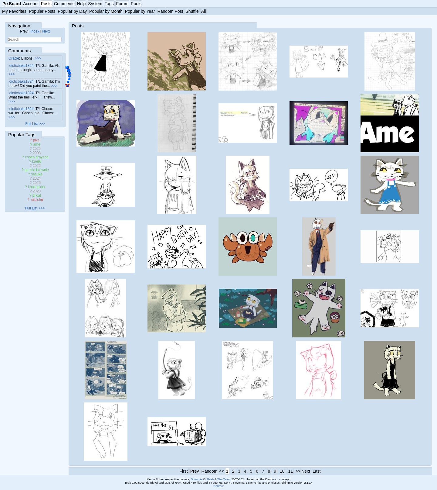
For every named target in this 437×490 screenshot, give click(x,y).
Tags (109, 3)
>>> (38, 58)
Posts (46, 3)
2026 (37, 183)
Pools (136, 3)
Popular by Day (72, 11)
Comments (64, 3)
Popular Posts (42, 11)
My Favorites (14, 11)
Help (81, 3)
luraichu (36, 200)
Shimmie (196, 479)
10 (282, 471)
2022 (37, 166)
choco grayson (36, 157)
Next (45, 31)
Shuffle (191, 11)
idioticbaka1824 (21, 66)
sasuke (36, 174)
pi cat (36, 195)
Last (316, 471)
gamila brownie (37, 170)
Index (34, 31)
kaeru (36, 161)
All (203, 11)
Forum (122, 3)
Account (31, 3)
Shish (210, 479)
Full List (31, 124)
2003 (37, 153)
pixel (36, 140)
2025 (37, 149)
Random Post (170, 11)
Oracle (13, 58)
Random (210, 471)
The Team (223, 479)
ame (36, 144)
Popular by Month (106, 11)
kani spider (37, 187)
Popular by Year (140, 11)
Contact (218, 486)
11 (290, 471)
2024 (37, 178)
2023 (37, 191)
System (95, 3)
